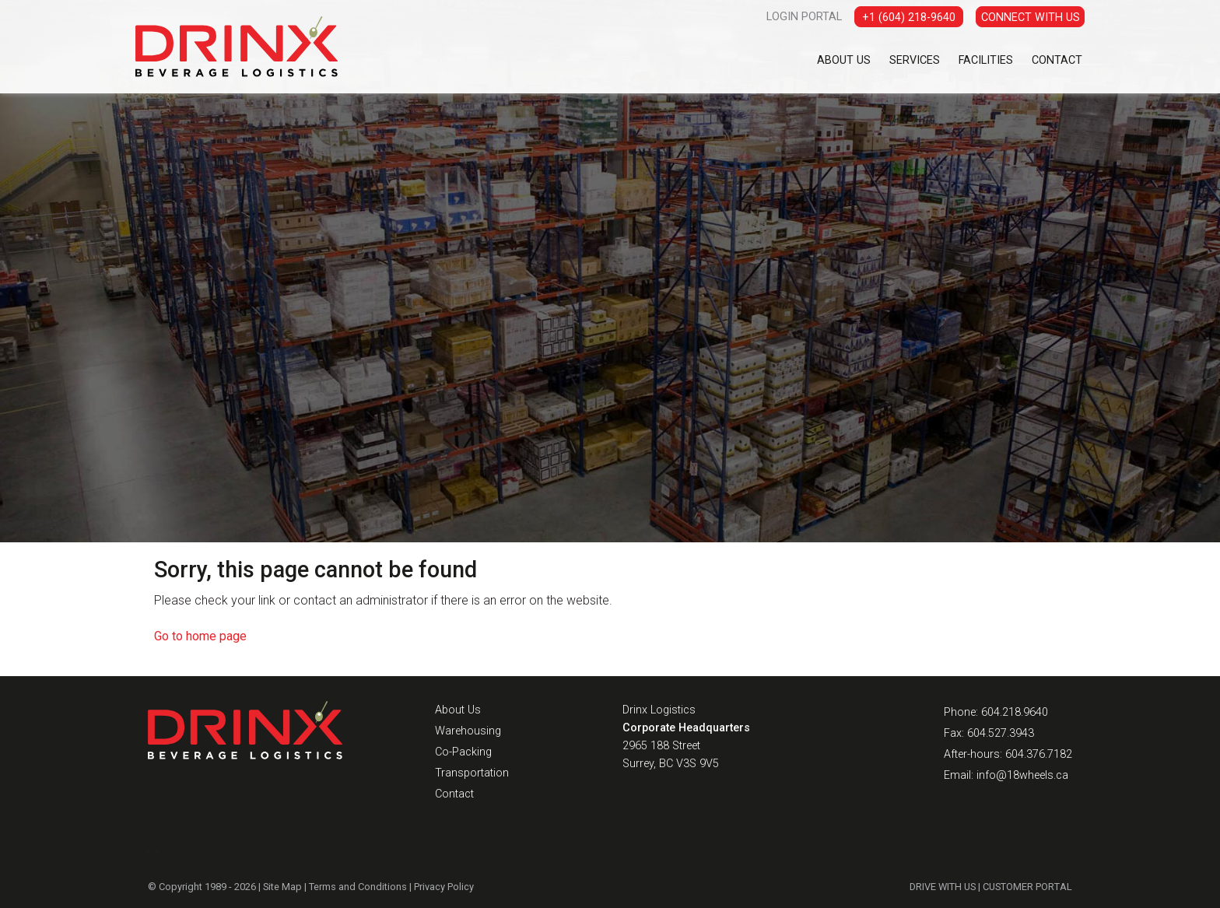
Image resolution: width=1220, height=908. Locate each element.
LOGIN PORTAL (804, 16)
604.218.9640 (1014, 712)
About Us (844, 60)
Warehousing (468, 731)
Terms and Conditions (358, 886)
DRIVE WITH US (943, 886)
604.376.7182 (1038, 754)
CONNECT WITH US (1030, 17)
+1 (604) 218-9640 (908, 17)
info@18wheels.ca (1022, 775)
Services (914, 60)
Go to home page (200, 636)
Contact (1057, 60)
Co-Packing (463, 752)
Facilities (986, 60)
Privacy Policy (444, 886)
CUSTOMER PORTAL (1027, 886)
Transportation (472, 773)
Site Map (282, 886)
